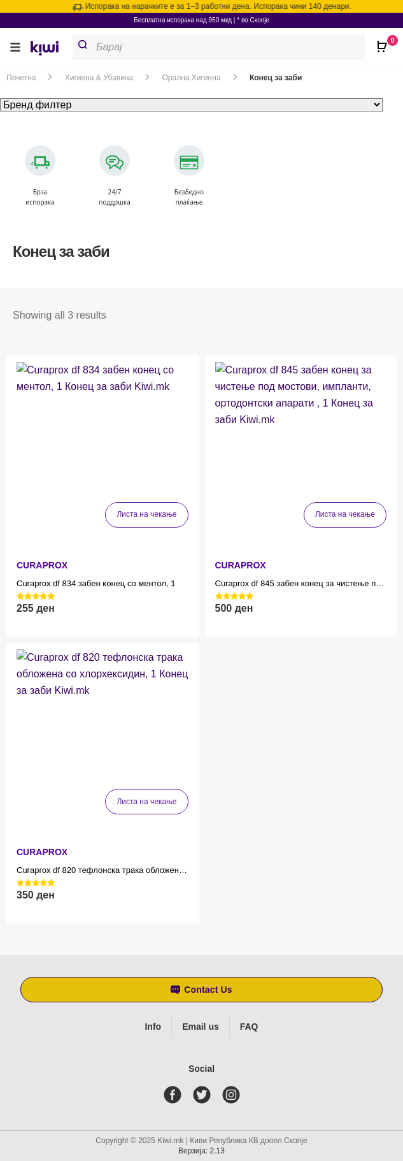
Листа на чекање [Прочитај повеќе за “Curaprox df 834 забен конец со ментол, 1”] (146, 514)
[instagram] (234, 1094)
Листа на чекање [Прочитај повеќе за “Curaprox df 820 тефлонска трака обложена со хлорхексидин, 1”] (146, 801)
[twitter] (204, 1094)
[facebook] (175, 1094)
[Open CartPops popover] (384, 41)
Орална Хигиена (191, 77)
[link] (49, 50)
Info (153, 1026)
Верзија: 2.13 (201, 1150)
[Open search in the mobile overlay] (224, 47)
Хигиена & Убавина (99, 77)
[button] (15, 47)
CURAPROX (42, 565)
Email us (200, 1026)
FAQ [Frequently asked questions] (249, 1026)
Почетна (21, 77)
